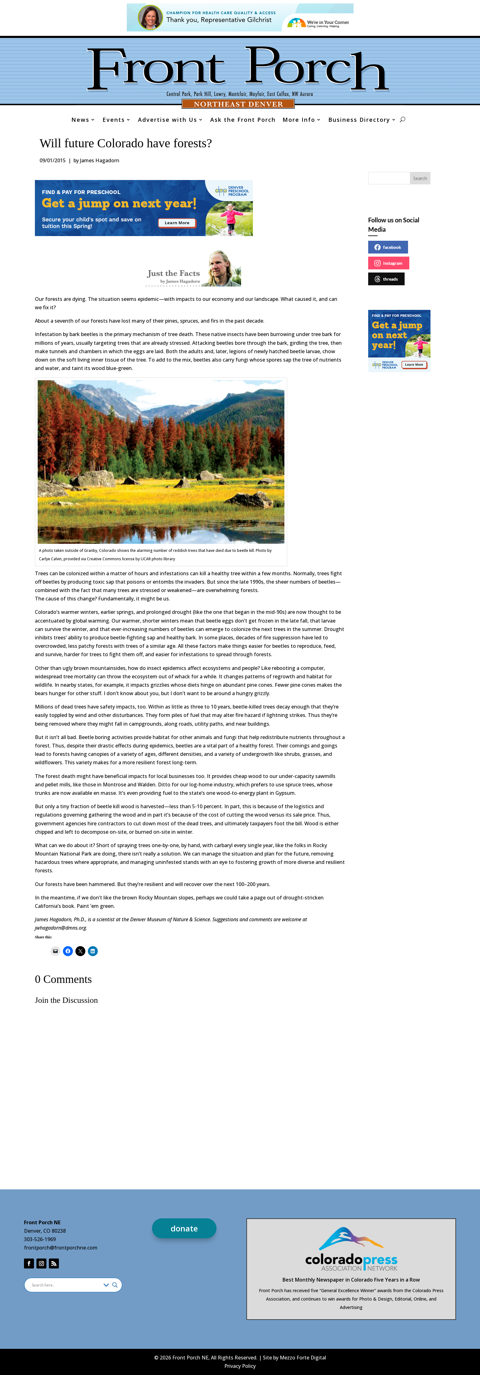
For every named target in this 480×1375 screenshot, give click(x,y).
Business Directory (359, 120)
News (80, 120)
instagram (388, 263)
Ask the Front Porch (243, 120)
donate (184, 1228)
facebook (387, 247)
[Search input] (66, 1285)
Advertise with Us (167, 120)
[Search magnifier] (115, 1285)
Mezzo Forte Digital (303, 1357)
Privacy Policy (240, 1366)
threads (386, 279)
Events (113, 120)
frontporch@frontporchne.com (60, 1247)
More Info (299, 120)
